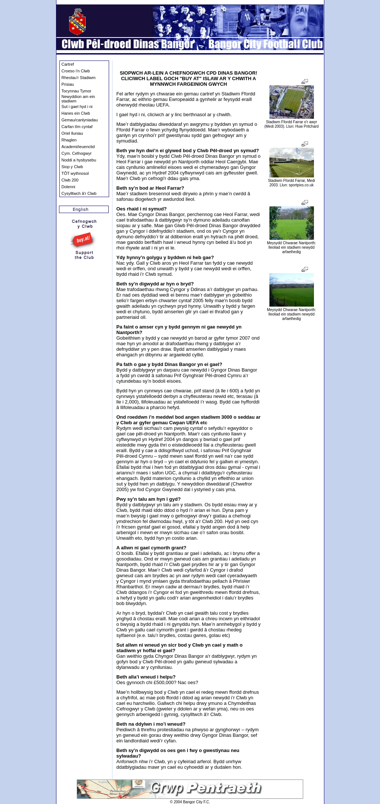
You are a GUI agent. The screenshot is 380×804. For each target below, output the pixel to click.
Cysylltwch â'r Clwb (79, 193)
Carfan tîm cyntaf (77, 126)
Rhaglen (69, 140)
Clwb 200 (70, 180)
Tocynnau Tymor (77, 91)
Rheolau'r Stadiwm (79, 77)
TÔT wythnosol (75, 173)
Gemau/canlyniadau (80, 120)
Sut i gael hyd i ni (77, 106)
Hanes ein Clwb (76, 113)
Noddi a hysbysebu (79, 160)
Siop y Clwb (72, 166)
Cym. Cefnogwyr (77, 153)
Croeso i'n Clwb (76, 71)
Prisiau (68, 84)
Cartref (68, 64)
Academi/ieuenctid (78, 146)
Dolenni (68, 186)
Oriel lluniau (72, 133)
